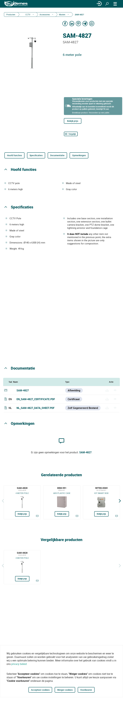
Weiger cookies (65, 689)
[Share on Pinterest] (78, 23)
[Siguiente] (119, 500)
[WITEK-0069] (101, 502)
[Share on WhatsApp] (91, 23)
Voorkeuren (86, 689)
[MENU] (115, 3)
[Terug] (2, 500)
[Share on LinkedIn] (71, 23)
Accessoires (45, 14)
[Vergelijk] (71, 134)
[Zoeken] (107, 3)
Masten (62, 14)
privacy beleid (19, 664)
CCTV (27, 14)
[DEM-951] (62, 502)
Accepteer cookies (40, 689)
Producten (10, 14)
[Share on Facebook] (65, 23)
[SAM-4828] (22, 502)
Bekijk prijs (72, 120)
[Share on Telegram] (85, 23)
